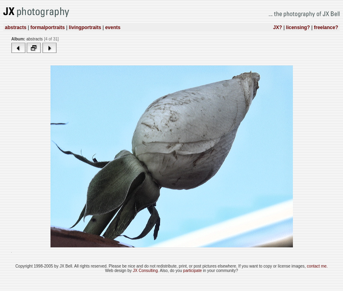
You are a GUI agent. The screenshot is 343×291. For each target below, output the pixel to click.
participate (193, 270)
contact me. (317, 266)
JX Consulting (145, 270)
